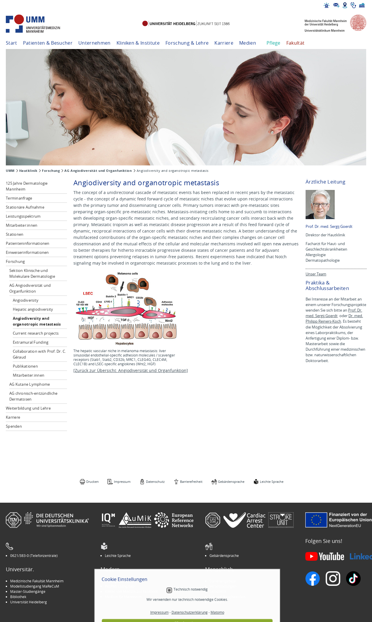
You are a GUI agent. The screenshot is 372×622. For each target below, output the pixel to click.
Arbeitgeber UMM (119, 581)
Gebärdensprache (231, 481)
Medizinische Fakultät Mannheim (37, 581)
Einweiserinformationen (27, 252)
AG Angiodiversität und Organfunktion (98, 170)
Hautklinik (28, 170)
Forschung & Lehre (187, 43)
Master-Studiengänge (27, 591)
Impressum (122, 481)
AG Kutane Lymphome (29, 384)
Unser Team (316, 274)
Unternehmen (94, 43)
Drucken (92, 481)
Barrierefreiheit (191, 481)
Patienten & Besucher (48, 43)
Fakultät (295, 43)
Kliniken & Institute (138, 43)
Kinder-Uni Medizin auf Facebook (131, 591)
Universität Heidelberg (28, 602)
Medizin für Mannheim (123, 596)
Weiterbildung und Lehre (28, 408)
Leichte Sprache (271, 481)
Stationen (14, 234)
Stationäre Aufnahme (25, 207)
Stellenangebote (222, 581)
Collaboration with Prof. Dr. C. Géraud (39, 354)
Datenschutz (155, 481)
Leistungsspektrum (23, 216)
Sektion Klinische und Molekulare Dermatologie (32, 273)
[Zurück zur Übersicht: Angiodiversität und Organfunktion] (130, 370)
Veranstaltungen (222, 586)
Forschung (51, 170)
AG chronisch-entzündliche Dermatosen (33, 396)
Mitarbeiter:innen (21, 225)
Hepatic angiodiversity (33, 309)
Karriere (223, 43)
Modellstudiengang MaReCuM (34, 586)
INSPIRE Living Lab (119, 586)
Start (11, 43)
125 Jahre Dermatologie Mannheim (27, 186)
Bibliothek (18, 596)
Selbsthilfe (217, 591)
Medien (247, 43)
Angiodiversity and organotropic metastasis (37, 321)
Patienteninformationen (28, 243)
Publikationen (25, 366)
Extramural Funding (31, 342)
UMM (10, 170)
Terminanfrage (19, 198)
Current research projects (36, 333)
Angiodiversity (26, 300)
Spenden (14, 426)
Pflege (274, 43)
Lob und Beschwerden (227, 596)
